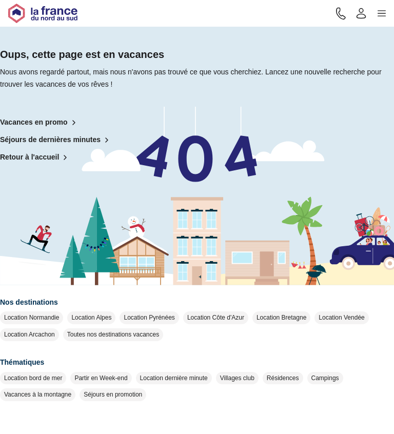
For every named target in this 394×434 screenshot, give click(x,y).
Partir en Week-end (100, 378)
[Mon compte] (361, 13)
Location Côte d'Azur (215, 317)
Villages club (237, 378)
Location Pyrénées (149, 317)
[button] (381, 13)
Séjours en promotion (113, 394)
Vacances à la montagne (37, 394)
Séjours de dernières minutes (56, 140)
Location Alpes (91, 317)
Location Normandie (31, 317)
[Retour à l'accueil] (42, 13)
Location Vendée (341, 317)
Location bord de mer (33, 378)
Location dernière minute (174, 378)
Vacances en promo (40, 122)
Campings (325, 378)
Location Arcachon (29, 334)
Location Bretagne (281, 317)
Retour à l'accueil (35, 157)
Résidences (283, 378)
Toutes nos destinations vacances (113, 334)
